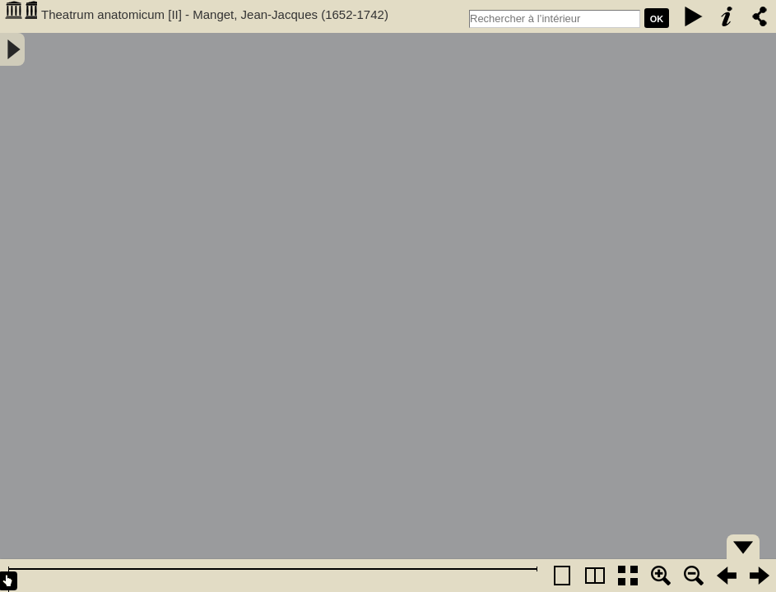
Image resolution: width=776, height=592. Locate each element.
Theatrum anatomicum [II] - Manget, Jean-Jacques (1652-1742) (214, 14)
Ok (657, 19)
